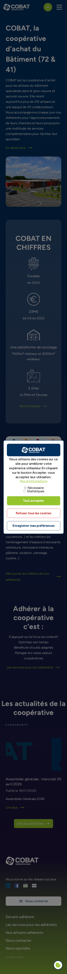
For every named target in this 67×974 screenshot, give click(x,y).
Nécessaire (36, 488)
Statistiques (35, 491)
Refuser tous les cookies (33, 513)
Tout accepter (33, 501)
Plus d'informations (33, 481)
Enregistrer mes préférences (33, 526)
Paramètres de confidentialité (59, 965)
